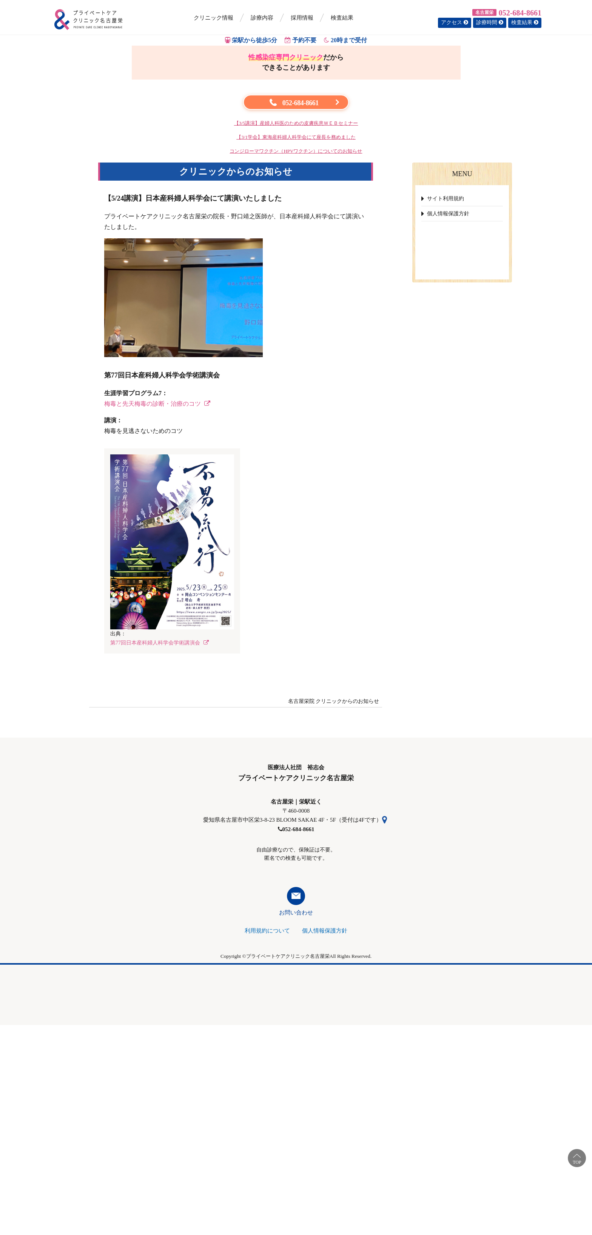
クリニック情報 (213, 18)
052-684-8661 (520, 13)
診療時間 (489, 22)
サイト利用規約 (445, 408)
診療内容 (262, 18)
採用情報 (302, 18)
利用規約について (267, 1141)
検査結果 (342, 18)
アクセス (454, 22)
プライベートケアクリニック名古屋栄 (288, 1166)
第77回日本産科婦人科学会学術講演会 (159, 853)
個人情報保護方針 (448, 423)
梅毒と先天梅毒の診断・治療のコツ (157, 614)
